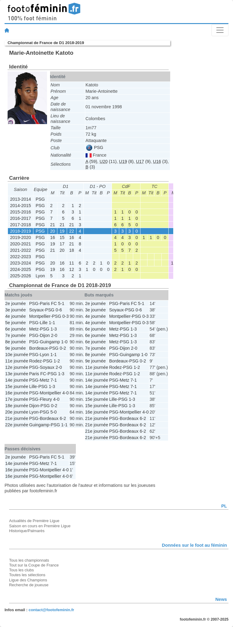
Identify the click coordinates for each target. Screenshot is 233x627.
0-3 (65, 316)
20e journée (16, 412)
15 (62, 237)
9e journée (15, 348)
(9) (143, 161)
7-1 (53, 380)
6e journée (15, 329)
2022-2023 (20, 256)
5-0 (53, 412)
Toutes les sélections (27, 575)
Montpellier (39, 316)
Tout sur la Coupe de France (34, 565)
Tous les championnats (29, 560)
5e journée (15, 322)
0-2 (63, 348)
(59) (91, 161)
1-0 (64, 341)
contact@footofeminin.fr (51, 610)
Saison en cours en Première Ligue (39, 526)
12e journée (16, 367)
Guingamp (50, 341)
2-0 (54, 335)
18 (71, 250)
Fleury (46, 399)
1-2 (57, 361)
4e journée (15, 316)
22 (71, 231)
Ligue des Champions (28, 580)
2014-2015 (20, 205)
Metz (34, 329)
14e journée (16, 380)
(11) (108, 161)
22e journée (16, 424)
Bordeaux (38, 348)
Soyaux (36, 309)
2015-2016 (20, 212)
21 (52, 224)
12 (71, 269)
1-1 (52, 322)
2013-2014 (20, 199)
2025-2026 (20, 275)
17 (62, 243)
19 (62, 231)
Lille (44, 322)
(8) (126, 161)
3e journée (15, 309)
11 (71, 263)
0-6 (59, 309)
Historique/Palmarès (27, 530)
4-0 (65, 392)
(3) (160, 161)
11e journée (16, 361)
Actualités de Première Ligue (34, 520)
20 (52, 231)
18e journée (16, 405)
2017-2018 (20, 224)
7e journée (15, 335)
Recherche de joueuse (29, 585)
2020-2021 (20, 243)
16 (52, 237)
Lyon (40, 275)
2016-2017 (20, 218)
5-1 (61, 303)
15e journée (16, 386)
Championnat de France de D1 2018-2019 (46, 42)
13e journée (16, 373)
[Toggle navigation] (219, 30)
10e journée (16, 354)
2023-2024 (20, 263)
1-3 (53, 329)
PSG (94, 147)
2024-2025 (20, 269)
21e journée (16, 418)
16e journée (16, 392)
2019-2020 (20, 237)
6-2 (63, 418)
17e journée (16, 399)
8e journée (15, 341)
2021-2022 (20, 250)
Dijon (45, 335)
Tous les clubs (21, 570)
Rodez (35, 361)
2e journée (15, 303)
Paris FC (48, 303)
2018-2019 (20, 231)
